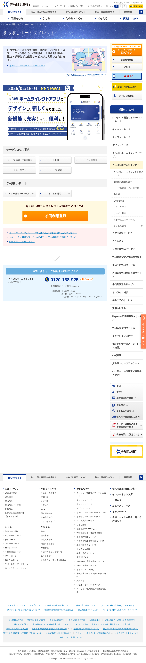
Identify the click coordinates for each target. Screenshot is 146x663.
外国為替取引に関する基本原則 (58, 633)
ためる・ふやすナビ (49, 493)
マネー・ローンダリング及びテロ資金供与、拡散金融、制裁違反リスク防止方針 (97, 624)
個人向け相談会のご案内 (124, 489)
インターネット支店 (122, 494)
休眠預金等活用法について (59, 605)
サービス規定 (120, 213)
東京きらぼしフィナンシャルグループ (127, 3)
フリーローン (11, 556)
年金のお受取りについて (51, 552)
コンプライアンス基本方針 (17, 629)
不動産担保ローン (13, 552)
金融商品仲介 (47, 517)
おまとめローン (12, 560)
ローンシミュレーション (16, 568)
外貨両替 (116, 355)
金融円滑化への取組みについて (86, 629)
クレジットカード (121, 137)
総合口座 (9, 497)
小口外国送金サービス (123, 284)
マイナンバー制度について (31, 605)
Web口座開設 (11, 493)
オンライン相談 (120, 292)
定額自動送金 (119, 308)
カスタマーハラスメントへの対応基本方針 (93, 633)
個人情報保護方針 (16, 620)
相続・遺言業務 (47, 544)
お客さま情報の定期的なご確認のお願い (118, 605)
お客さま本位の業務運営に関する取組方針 (49, 629)
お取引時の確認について (86, 605)
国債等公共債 (47, 513)
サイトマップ (59, 6)
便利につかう (126, 109)
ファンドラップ (47, 521)
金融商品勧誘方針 (57, 620)
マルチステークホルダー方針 (127, 633)
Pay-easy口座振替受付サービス (127, 318)
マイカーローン (12, 544)
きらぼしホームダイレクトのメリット (128, 174)
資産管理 (45, 548)
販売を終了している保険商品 (53, 560)
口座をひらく (11, 489)
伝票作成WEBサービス (123, 249)
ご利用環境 (119, 200)
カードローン (11, 548)
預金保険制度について (88, 610)
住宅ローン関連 (12, 531)
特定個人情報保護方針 (36, 620)
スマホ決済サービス (122, 233)
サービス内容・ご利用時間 (126, 188)
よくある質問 (120, 226)
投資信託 (45, 505)
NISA (43, 509)
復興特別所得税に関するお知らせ (59, 610)
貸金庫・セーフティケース (125, 363)
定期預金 (45, 497)
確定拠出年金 (47, 539)
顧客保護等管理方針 (77, 620)
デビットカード (120, 145)
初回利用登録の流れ (123, 181)
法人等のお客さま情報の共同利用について (120, 629)
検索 (141, 12)
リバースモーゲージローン (16, 564)
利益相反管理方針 (21, 624)
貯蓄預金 (9, 509)
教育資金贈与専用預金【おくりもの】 (15, 514)
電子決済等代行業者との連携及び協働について (22, 633)
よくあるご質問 (93, 6)
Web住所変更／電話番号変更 (127, 257)
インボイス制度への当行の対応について (119, 610)
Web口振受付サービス (123, 328)
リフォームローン (13, 535)
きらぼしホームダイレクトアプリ (127, 155)
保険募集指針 (47, 556)
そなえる (45, 527)
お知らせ (116, 500)
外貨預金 (45, 501)
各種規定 (11, 605)
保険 (43, 531)
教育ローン (10, 539)
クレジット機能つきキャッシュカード (127, 119)
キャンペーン (119, 511)
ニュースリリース (121, 506)
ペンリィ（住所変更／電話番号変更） (127, 373)
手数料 (117, 194)
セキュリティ (120, 207)
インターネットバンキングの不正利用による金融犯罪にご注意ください (43, 232)
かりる (8, 527)
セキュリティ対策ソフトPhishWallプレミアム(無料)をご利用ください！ (43, 237)
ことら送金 (118, 241)
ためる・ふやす (48, 489)
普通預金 (9, 501)
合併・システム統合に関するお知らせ (127, 519)
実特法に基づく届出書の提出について (23, 610)
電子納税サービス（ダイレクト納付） (127, 346)
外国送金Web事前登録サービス (127, 275)
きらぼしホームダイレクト (125, 165)
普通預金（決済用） (14, 505)
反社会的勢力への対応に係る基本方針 (119, 620)
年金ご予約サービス (122, 300)
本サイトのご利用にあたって (72, 637)
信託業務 (45, 535)
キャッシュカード (121, 129)
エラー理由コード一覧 (124, 219)
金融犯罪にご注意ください (22, 241)
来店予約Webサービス (123, 265)
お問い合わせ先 (76, 6)
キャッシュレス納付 (122, 336)
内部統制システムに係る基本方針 (46, 624)
